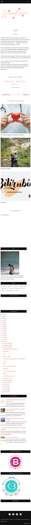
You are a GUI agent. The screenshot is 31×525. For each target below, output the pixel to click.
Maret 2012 (5, 391)
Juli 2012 (5, 384)
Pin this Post (16, 84)
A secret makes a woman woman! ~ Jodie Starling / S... (14, 358)
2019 (3, 328)
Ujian (4, 353)
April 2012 (5, 389)
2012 (3, 341)
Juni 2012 (5, 386)
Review (15, 286)
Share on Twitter (22, 81)
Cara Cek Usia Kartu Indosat (12, 437)
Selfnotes (17, 87)
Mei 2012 (5, 388)
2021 (3, 324)
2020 (3, 326)
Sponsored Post (3, 288)
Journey (9, 286)
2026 (3, 314)
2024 (3, 318)
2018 (3, 329)
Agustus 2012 (6, 382)
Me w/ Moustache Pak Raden (9, 366)
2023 (3, 320)
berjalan (5, 373)
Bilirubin (3, 202)
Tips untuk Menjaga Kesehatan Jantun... (13, 135)
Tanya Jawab (6, 351)
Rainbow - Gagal (6, 356)
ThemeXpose (11, 519)
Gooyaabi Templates (24, 519)
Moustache (5, 368)
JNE (22, 288)
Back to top (27, 523)
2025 (3, 316)
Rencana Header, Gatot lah (8, 376)
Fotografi (21, 286)
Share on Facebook (9, 81)
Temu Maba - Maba (7, 378)
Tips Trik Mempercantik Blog (9, 371)
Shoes (4, 363)
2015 (3, 335)
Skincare (2, 290)
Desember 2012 (6, 343)
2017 (3, 331)
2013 (3, 339)
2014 (3, 337)
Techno (16, 290)
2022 (3, 322)
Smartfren (17, 288)
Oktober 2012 (6, 347)
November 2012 (6, 345)
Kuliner (10, 288)
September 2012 (6, 380)
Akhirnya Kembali (6, 168)
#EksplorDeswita (10, 290)
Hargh (4, 361)
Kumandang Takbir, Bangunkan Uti (10, 349)
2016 (3, 333)
